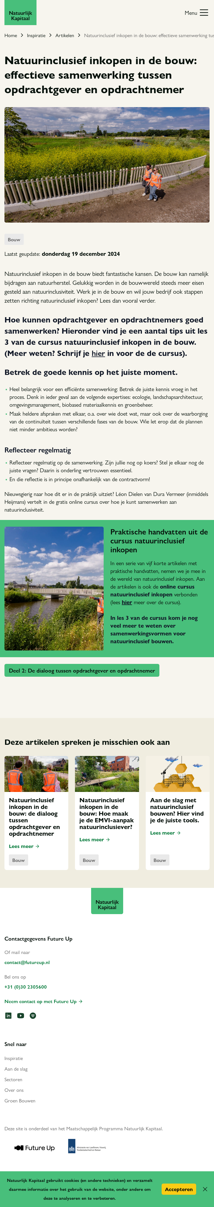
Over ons (14, 1089)
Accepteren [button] (179, 1189)
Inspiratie (36, 35)
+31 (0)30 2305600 (25, 986)
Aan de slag (16, 1068)
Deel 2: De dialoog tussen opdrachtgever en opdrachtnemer (82, 670)
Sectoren (13, 1079)
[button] (205, 1189)
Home (10, 35)
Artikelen (64, 35)
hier (98, 352)
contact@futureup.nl (27, 961)
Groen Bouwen (19, 1100)
